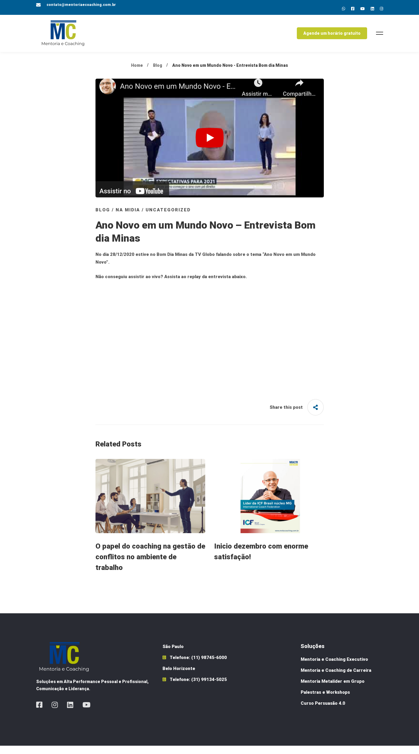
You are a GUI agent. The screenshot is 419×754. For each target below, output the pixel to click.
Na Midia (128, 218)
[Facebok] (353, 8)
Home (137, 73)
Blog (157, 73)
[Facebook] (39, 713)
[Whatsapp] (344, 8)
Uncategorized (168, 218)
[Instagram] (381, 8)
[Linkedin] (372, 8)
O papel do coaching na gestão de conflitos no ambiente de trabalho (150, 565)
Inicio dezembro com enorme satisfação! (261, 559)
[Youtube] (362, 8)
